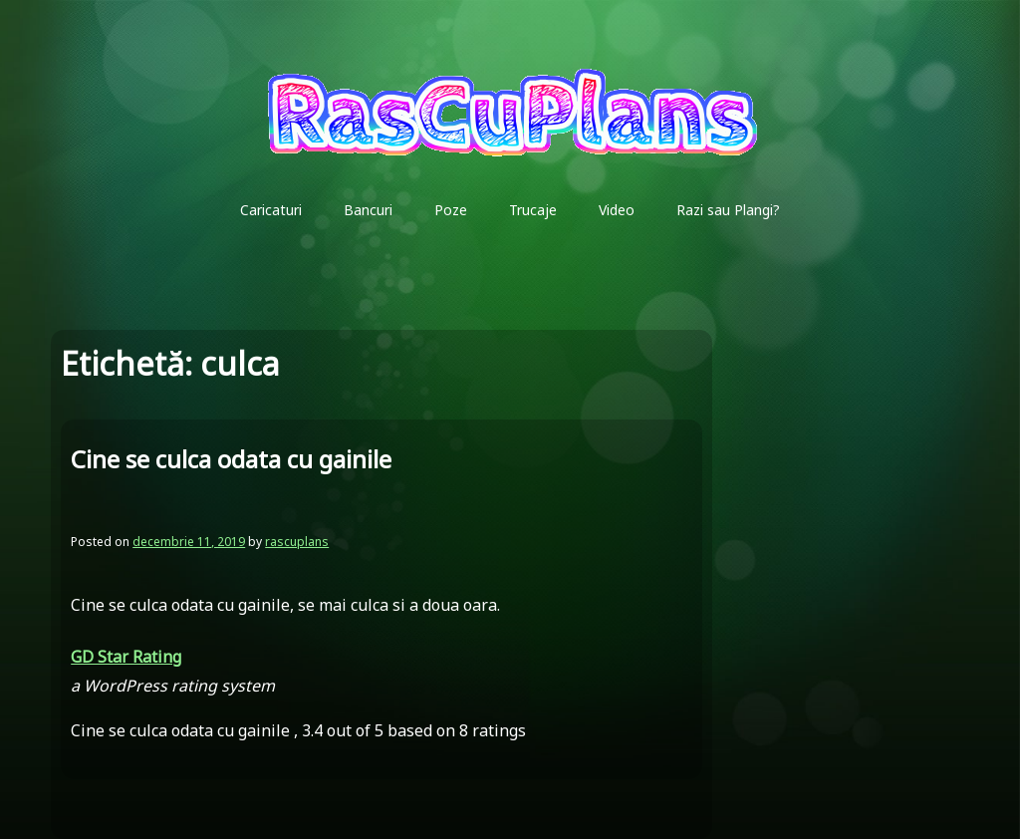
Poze (450, 209)
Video (617, 209)
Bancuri (368, 209)
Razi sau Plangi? (728, 209)
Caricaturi (271, 209)
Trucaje (533, 209)
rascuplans (297, 541)
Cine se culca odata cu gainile (231, 458)
